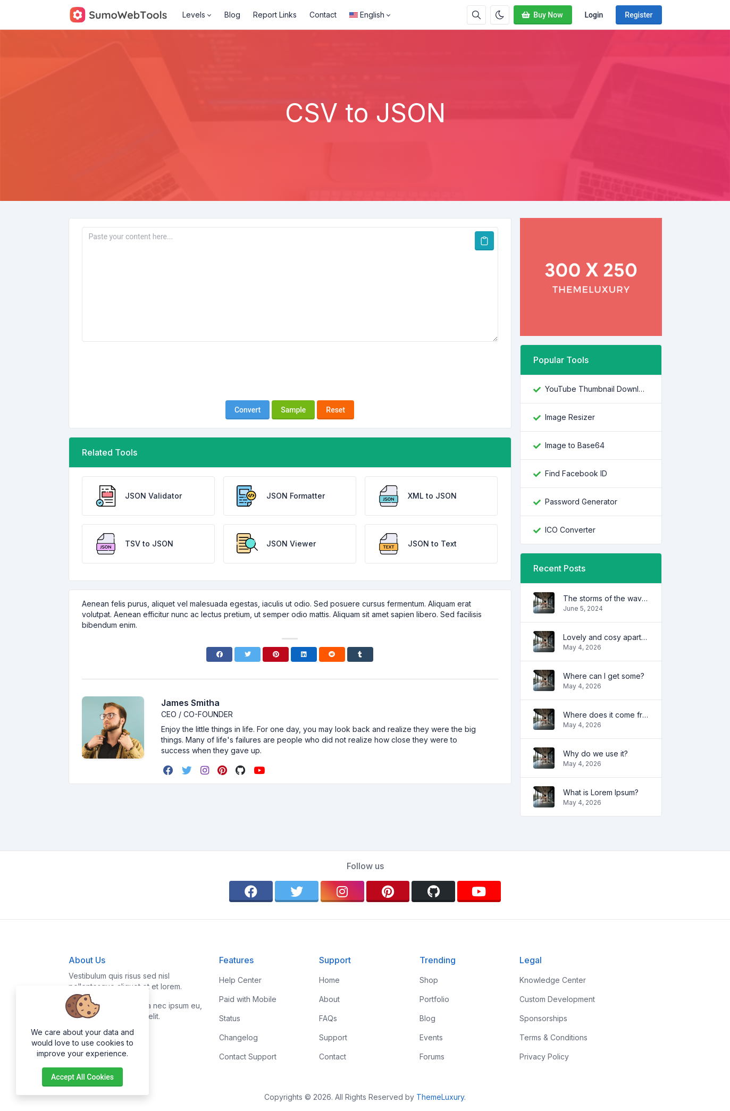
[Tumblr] (360, 654)
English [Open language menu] (366, 14)
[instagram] (205, 770)
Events (431, 1037)
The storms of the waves (606, 598)
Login (594, 15)
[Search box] (476, 14)
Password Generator (581, 501)
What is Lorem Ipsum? (601, 792)
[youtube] (260, 770)
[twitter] (188, 770)
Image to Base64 (575, 445)
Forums (431, 1056)
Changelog (238, 1037)
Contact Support (247, 1056)
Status (229, 1018)
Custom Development (557, 999)
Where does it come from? (606, 714)
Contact (323, 14)
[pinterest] (223, 770)
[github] (241, 770)
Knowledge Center (552, 979)
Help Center (240, 979)
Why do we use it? (595, 753)
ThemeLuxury (440, 1096)
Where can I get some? (603, 675)
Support (333, 1037)
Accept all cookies (82, 1077)
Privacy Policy (544, 1056)
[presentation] (290, 371)
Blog (232, 14)
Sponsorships (543, 1018)
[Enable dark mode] (499, 14)
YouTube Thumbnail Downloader (597, 388)
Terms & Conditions (553, 1037)
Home (329, 979)
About (329, 999)
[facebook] (169, 770)
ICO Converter (570, 529)
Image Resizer (570, 417)
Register (638, 15)
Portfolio (434, 999)
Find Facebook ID (576, 473)
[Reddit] (332, 654)
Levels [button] (193, 14)
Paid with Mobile (247, 999)
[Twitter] (247, 654)
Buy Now (542, 15)
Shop (428, 979)
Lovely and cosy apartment (606, 637)
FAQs (328, 1018)
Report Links (275, 14)
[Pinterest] (276, 654)
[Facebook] (219, 654)
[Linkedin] (304, 654)
